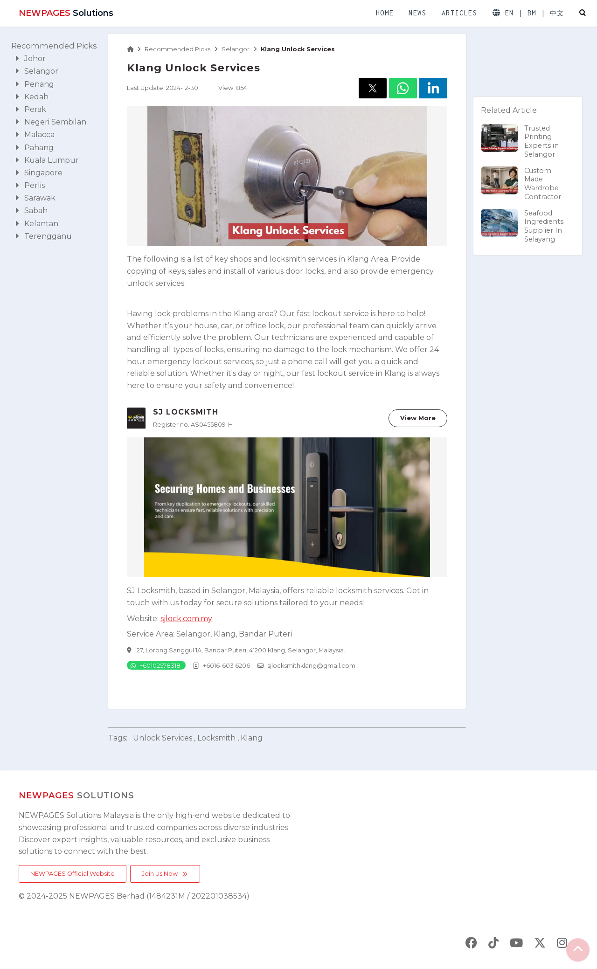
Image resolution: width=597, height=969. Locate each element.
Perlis (30, 185)
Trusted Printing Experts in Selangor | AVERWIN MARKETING (524, 150)
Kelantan (36, 223)
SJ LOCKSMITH (185, 412)
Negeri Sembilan (50, 122)
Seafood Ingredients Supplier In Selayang (522, 225)
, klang (250, 738)
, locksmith (215, 738)
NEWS (417, 13)
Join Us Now (165, 874)
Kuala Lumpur (47, 160)
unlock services (162, 738)
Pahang (34, 147)
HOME (385, 13)
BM (532, 13)
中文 (557, 13)
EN (509, 13)
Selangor (36, 71)
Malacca (35, 134)
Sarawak (35, 198)
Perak (30, 109)
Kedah (32, 96)
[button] (373, 88)
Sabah (31, 210)
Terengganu (43, 236)
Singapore (38, 172)
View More (418, 418)
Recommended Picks (54, 45)
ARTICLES (460, 13)
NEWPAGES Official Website (72, 873)
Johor (30, 58)
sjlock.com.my (186, 618)
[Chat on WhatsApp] (156, 665)
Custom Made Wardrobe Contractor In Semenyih (521, 192)
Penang (34, 84)
